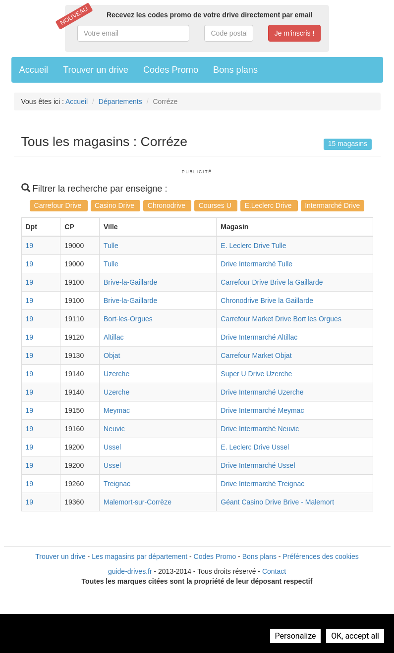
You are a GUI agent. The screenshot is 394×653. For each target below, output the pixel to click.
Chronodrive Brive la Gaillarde (267, 300)
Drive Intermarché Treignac (262, 484)
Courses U (216, 205)
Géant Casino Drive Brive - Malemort (277, 502)
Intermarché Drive (332, 205)
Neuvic (114, 429)
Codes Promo (170, 70)
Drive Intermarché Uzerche (262, 392)
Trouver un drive (95, 70)
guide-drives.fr (130, 571)
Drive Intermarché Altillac (259, 337)
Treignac (117, 484)
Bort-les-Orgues (128, 319)
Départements (120, 101)
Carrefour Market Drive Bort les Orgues (281, 319)
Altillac (113, 337)
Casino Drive (115, 205)
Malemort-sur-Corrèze (137, 502)
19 (30, 246)
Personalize (295, 636)
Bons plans (235, 70)
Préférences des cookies (320, 556)
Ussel (112, 447)
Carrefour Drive (59, 205)
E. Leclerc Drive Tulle (253, 246)
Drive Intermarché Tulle (256, 264)
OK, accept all (355, 636)
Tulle (111, 246)
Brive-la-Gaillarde (130, 282)
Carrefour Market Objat (256, 355)
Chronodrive (167, 205)
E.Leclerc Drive (269, 205)
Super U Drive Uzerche (256, 374)
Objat (112, 355)
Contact (274, 571)
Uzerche (116, 374)
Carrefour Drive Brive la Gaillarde (272, 282)
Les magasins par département (139, 556)
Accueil (34, 70)
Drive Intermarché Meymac (262, 410)
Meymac (117, 410)
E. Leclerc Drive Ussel (255, 447)
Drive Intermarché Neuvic (260, 429)
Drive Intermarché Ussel (258, 465)
